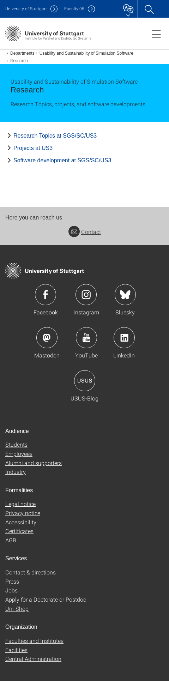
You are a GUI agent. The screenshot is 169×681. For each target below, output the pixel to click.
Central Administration (33, 658)
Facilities (16, 649)
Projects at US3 (33, 148)
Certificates (19, 531)
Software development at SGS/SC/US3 (62, 160)
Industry (15, 471)
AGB (10, 540)
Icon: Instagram (86, 294)
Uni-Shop (17, 608)
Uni (26, 8)
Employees (18, 453)
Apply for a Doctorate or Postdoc (45, 599)
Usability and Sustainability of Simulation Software (86, 53)
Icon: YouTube (86, 337)
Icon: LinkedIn (124, 337)
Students (16, 444)
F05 (74, 8)
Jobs (11, 590)
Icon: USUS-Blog (84, 380)
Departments (22, 53)
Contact (84, 231)
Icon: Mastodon (47, 337)
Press (12, 581)
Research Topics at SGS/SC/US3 (55, 136)
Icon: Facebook (45, 294)
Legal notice (20, 503)
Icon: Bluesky (125, 294)
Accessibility (20, 522)
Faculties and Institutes (34, 640)
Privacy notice (22, 513)
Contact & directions (30, 572)
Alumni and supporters (33, 462)
